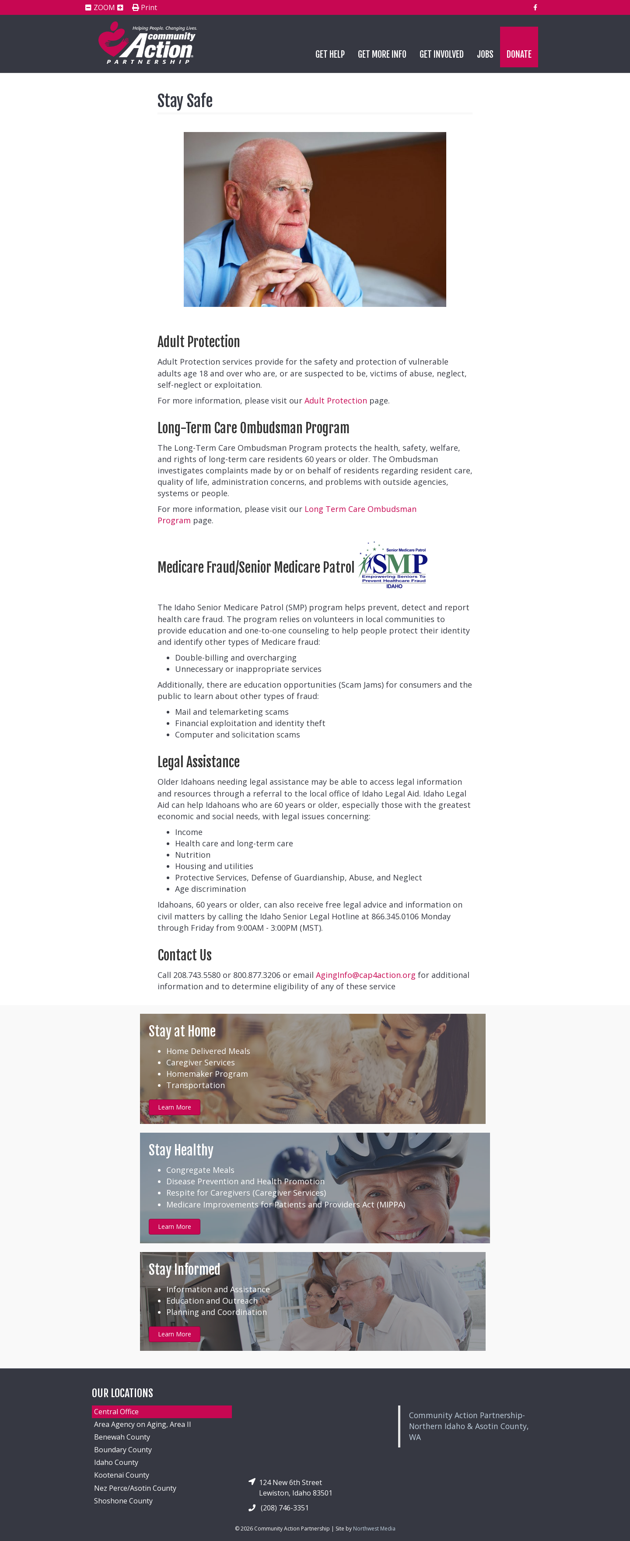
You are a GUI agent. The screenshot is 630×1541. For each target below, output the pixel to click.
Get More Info (382, 54)
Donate (519, 54)
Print (144, 7)
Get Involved (442, 54)
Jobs (485, 54)
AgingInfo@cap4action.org (366, 975)
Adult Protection (335, 400)
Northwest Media (374, 1528)
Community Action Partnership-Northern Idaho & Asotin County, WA (469, 1426)
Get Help (330, 54)
